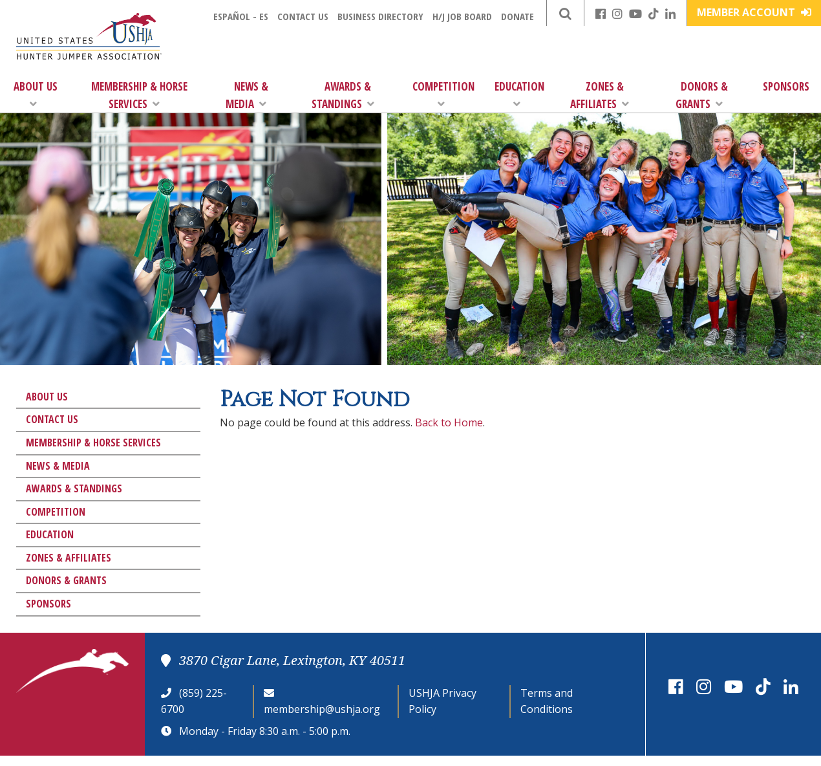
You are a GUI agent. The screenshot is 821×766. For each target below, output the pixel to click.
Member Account (754, 12)
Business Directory (380, 16)
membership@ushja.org (322, 709)
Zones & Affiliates (599, 95)
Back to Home (449, 422)
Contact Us (302, 16)
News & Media (247, 95)
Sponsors (786, 86)
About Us (36, 94)
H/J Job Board (462, 16)
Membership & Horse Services (139, 95)
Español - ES (240, 16)
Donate (517, 16)
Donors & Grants (702, 95)
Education (519, 94)
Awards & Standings (343, 95)
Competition (443, 94)
